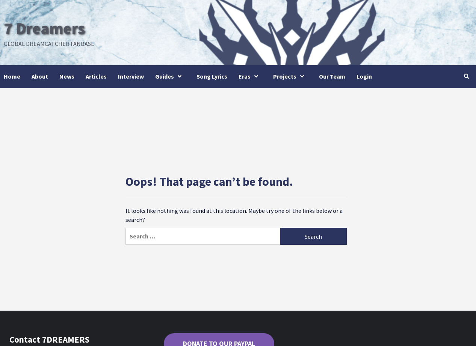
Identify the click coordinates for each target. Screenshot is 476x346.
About (40, 76)
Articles (96, 76)
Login (364, 76)
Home (12, 76)
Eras (250, 76)
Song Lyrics (211, 76)
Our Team (332, 76)
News (66, 76)
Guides (170, 76)
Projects (290, 76)
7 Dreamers (46, 27)
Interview (131, 76)
